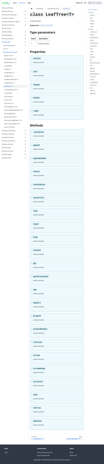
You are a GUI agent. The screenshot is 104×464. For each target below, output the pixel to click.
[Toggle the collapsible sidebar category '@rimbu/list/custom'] (25, 52)
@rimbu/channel (8, 18)
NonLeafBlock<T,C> (11, 107)
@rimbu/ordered (8, 137)
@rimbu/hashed (8, 39)
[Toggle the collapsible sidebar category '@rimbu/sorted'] (25, 144)
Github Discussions (44, 452)
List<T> (5, 49)
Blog (29, 3)
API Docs (22, 3)
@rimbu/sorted (7, 144)
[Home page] (31, 8)
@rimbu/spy (6, 148)
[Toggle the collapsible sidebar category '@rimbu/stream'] (25, 151)
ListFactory (8, 100)
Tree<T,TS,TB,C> (9, 127)
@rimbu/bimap (7, 11)
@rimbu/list (6, 42)
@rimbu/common (8, 25)
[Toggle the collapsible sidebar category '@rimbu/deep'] (25, 31)
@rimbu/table (7, 154)
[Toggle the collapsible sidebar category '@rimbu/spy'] (25, 147)
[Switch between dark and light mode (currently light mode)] (85, 2)
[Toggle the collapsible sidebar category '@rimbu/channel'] (25, 18)
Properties (91, 12)
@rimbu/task (6, 158)
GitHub (79, 3)
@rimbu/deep (7, 32)
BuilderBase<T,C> (10, 62)
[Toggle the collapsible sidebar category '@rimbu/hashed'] (25, 38)
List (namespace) (9, 45)
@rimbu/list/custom (10, 52)
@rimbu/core (6, 28)
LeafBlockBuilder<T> (11, 79)
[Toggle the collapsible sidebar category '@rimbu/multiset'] (25, 133)
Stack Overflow (43, 455)
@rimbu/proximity (8, 141)
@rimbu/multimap (8, 131)
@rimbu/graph (7, 35)
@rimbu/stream (7, 151)
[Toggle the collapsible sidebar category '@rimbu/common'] (25, 24)
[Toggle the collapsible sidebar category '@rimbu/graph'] (25, 35)
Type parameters (93, 10)
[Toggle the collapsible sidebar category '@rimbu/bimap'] (25, 11)
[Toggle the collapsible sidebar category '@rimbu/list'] (25, 42)
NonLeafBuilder (9, 113)
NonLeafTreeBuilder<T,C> (13, 120)
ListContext (8, 93)
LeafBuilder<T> (9, 83)
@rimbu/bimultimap (9, 15)
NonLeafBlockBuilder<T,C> (13, 110)
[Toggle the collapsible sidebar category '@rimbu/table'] (25, 154)
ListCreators (8, 96)
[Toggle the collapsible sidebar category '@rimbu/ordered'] (25, 137)
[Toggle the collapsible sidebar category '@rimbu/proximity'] (25, 140)
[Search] (95, 3)
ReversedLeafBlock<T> (12, 124)
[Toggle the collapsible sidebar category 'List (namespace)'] (25, 45)
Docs (15, 3)
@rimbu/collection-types (11, 22)
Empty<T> (7, 69)
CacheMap (8, 66)
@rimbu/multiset (8, 134)
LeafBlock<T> (9, 76)
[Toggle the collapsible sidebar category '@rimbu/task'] (25, 157)
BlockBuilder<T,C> (10, 59)
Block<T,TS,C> (9, 56)
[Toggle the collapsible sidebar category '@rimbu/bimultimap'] (25, 14)
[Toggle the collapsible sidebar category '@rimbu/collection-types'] (25, 21)
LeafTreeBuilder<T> (11, 90)
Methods (90, 29)
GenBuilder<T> (9, 73)
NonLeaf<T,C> (9, 103)
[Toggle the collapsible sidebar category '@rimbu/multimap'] (25, 130)
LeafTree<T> (8, 86)
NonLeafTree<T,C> (10, 117)
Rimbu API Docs (7, 8)
